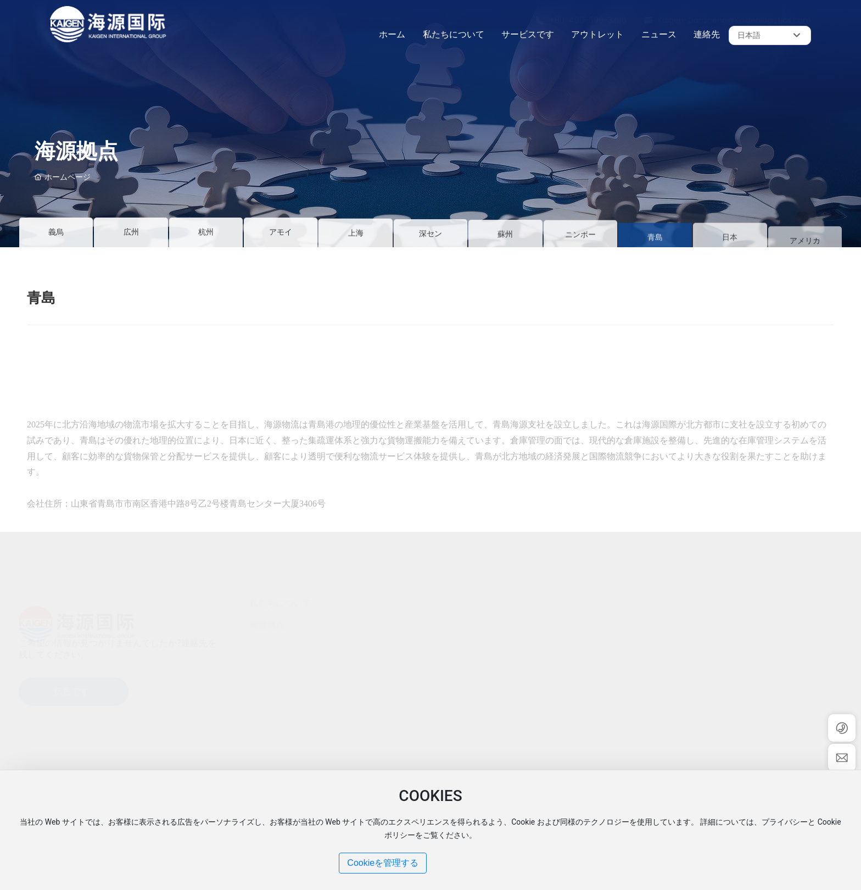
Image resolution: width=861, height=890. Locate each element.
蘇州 (505, 242)
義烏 (56, 232)
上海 (356, 239)
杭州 (206, 234)
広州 (131, 234)
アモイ (280, 234)
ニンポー (580, 244)
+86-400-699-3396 (588, 10)
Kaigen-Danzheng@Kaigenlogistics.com (734, 10)
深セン (430, 241)
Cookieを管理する (382, 862)
